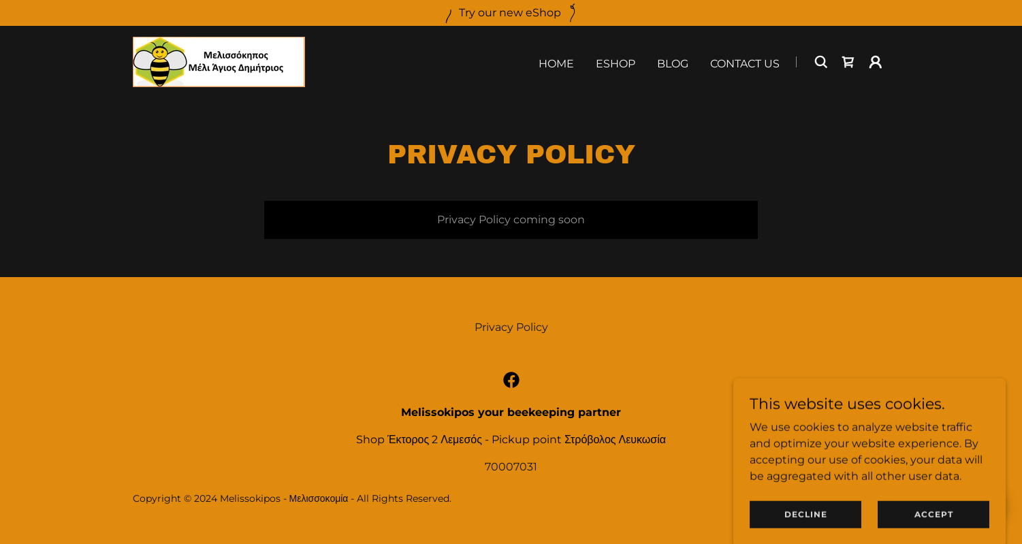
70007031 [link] (511, 466)
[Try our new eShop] (511, 13)
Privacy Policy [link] (511, 327)
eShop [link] (615, 63)
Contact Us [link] (745, 63)
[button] (875, 62)
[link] (219, 60)
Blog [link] (672, 63)
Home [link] (556, 63)
